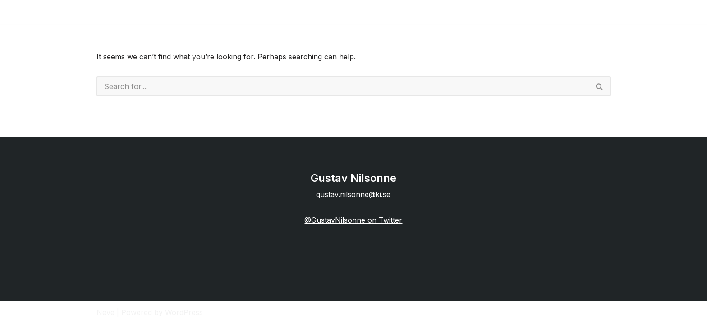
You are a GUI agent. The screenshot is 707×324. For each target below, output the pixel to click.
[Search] (342, 86)
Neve (105, 312)
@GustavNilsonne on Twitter (353, 220)
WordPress (184, 312)
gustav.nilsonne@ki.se (353, 194)
